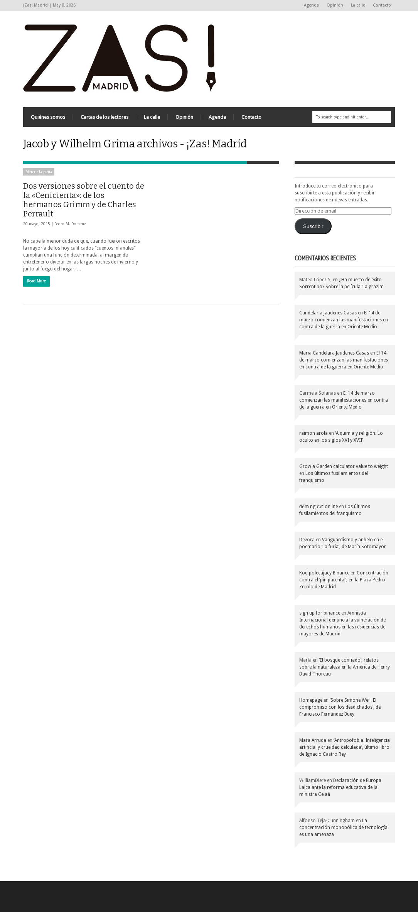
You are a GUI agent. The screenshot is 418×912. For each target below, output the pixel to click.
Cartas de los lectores (104, 117)
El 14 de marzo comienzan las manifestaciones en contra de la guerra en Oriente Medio (343, 319)
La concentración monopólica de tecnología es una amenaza (343, 827)
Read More (36, 281)
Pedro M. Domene (70, 224)
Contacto (382, 5)
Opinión (335, 5)
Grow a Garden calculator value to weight (343, 466)
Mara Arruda (312, 740)
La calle (358, 5)
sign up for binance (319, 613)
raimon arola (313, 433)
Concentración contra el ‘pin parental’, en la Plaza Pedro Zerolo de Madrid (343, 579)
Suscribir (313, 226)
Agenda (311, 5)
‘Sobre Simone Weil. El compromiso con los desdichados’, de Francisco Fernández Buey (340, 707)
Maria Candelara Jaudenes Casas (334, 353)
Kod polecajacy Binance (324, 573)
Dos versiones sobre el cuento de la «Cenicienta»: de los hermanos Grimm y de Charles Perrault (83, 199)
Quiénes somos (48, 117)
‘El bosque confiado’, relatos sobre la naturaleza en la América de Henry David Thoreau (344, 667)
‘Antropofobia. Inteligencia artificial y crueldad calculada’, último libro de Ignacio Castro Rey (344, 747)
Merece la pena (38, 172)
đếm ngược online (318, 506)
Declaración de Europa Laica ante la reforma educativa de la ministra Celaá (340, 787)
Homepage (310, 700)
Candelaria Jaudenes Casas (328, 313)
